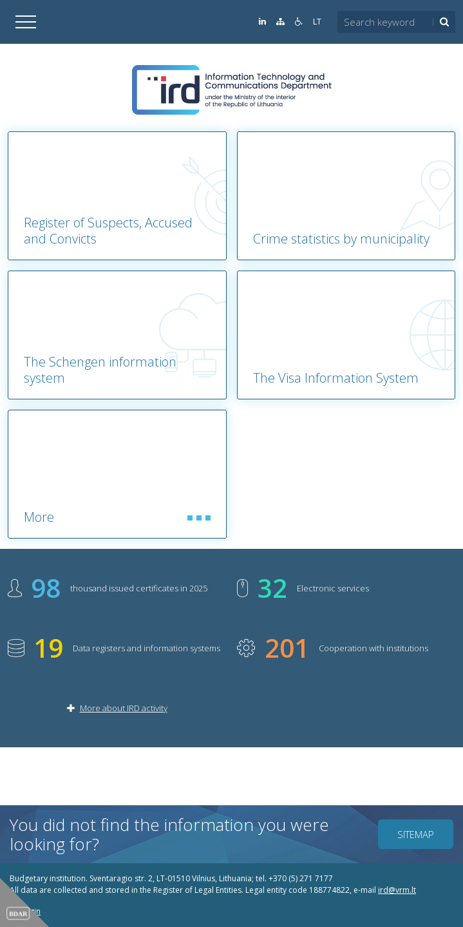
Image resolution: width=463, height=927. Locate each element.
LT (317, 21)
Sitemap (415, 834)
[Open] (26, 22)
